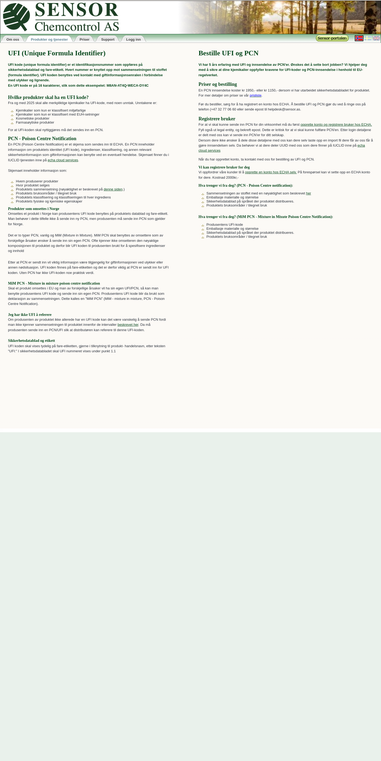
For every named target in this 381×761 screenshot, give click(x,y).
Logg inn (133, 39)
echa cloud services (63, 160)
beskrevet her (128, 325)
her (308, 193)
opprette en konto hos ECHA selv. (271, 172)
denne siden (113, 189)
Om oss (12, 39)
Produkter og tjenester (49, 39)
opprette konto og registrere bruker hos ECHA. (336, 125)
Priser (85, 39)
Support (107, 39)
